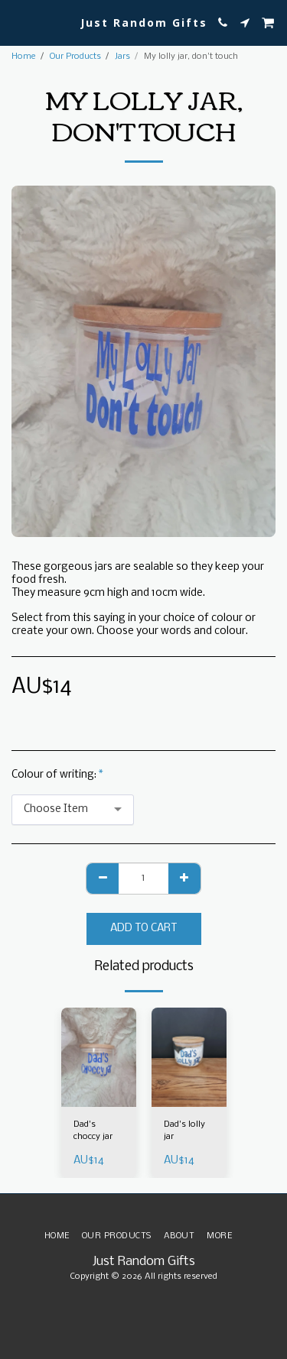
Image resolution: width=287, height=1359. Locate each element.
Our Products (75, 56)
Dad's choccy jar (93, 1130)
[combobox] (72, 810)
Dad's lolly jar (184, 1130)
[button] (17, 22)
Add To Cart (143, 928)
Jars (122, 56)
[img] (98, 1058)
